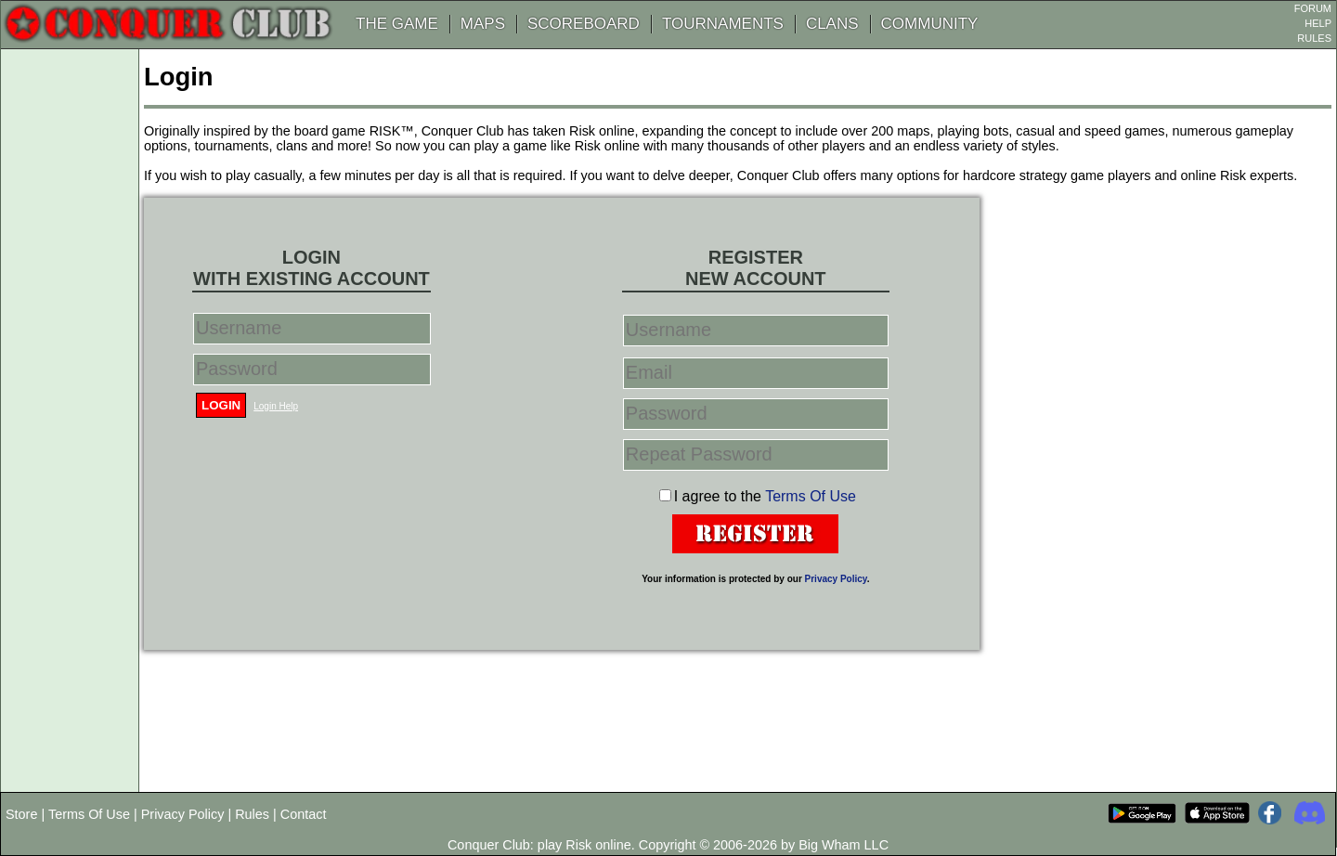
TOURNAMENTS (723, 23)
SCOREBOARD (583, 23)
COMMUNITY (930, 23)
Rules (252, 814)
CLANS (832, 23)
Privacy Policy (836, 579)
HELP (1318, 23)
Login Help (275, 406)
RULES (1314, 38)
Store (21, 814)
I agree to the (765, 496)
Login (220, 405)
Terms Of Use (810, 496)
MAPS (483, 23)
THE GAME (397, 23)
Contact (303, 814)
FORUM (1312, 8)
